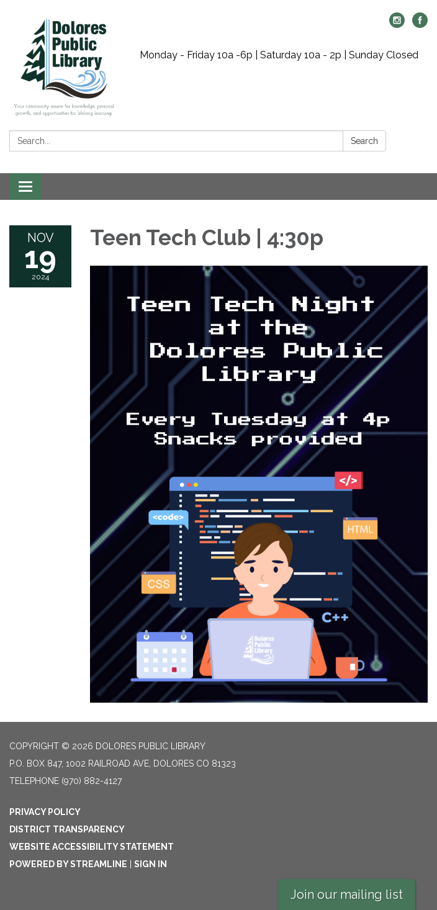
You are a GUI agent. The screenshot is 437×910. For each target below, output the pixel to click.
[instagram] (397, 24)
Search (364, 141)
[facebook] (420, 24)
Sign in (150, 864)
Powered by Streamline (68, 864)
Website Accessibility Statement (91, 847)
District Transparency (67, 829)
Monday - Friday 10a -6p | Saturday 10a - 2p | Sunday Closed (279, 55)
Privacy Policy (45, 812)
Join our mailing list (347, 894)
